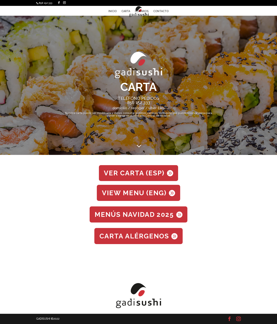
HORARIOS (142, 11)
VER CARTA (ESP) (134, 173)
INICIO (112, 11)
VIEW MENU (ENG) (134, 193)
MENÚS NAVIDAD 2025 (134, 214)
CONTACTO (161, 11)
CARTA (125, 11)
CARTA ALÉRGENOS (134, 236)
